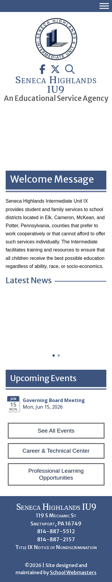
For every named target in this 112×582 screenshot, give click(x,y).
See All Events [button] (56, 431)
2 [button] (59, 355)
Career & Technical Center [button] (56, 451)
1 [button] (54, 355)
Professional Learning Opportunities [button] (56, 474)
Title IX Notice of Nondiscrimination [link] (56, 547)
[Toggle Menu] (104, 6)
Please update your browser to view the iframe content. (56, 406)
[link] (56, 59)
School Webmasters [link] (73, 572)
